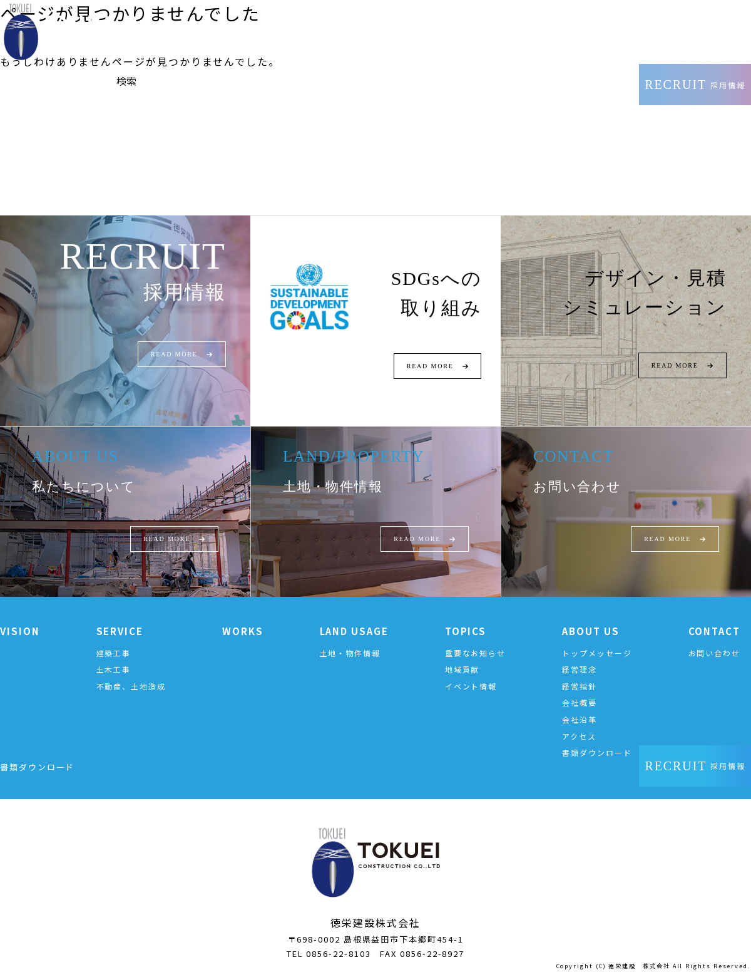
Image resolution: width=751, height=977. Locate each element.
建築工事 (113, 653)
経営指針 (579, 686)
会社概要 (579, 702)
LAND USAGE (354, 631)
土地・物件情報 (350, 653)
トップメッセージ (596, 653)
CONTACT (714, 631)
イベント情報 (471, 686)
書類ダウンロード (596, 752)
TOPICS (466, 631)
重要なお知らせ (475, 653)
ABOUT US (590, 631)
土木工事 (113, 669)
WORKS (242, 631)
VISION (20, 631)
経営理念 (579, 669)
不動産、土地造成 (131, 686)
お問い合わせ (714, 653)
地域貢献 (462, 669)
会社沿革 (579, 719)
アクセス (579, 736)
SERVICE (119, 631)
